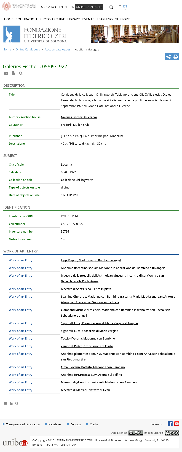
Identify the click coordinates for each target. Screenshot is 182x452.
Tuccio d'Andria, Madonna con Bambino (88, 338)
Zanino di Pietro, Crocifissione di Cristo (87, 346)
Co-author (16, 125)
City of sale (16, 164)
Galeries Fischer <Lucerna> (79, 117)
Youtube (176, 423)
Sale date (15, 172)
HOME (8, 19)
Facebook (170, 423)
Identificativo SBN (21, 216)
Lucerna (66, 164)
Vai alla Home (40, 34)
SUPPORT (122, 19)
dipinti (65, 187)
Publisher (15, 136)
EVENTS (88, 19)
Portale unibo (15, 438)
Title (12, 94)
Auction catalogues (57, 49)
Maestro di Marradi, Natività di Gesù (85, 390)
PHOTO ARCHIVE (52, 19)
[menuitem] (48, 7)
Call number (17, 224)
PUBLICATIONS (48, 7)
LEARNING (105, 19)
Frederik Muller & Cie (75, 125)
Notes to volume (20, 239)
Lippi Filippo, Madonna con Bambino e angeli (91, 260)
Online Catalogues (28, 49)
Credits (94, 424)
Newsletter (55, 424)
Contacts (76, 424)
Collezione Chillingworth (77, 180)
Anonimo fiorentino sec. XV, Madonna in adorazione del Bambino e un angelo (113, 268)
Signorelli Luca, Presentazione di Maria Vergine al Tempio (99, 323)
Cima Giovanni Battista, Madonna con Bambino (93, 367)
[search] (111, 7)
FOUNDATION (26, 19)
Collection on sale (21, 180)
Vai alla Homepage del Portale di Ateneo (19, 6)
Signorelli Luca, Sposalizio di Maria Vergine (89, 331)
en (125, 6)
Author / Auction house (25, 117)
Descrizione (17, 144)
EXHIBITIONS (66, 7)
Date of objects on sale (24, 195)
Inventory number (21, 231)
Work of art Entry (20, 260)
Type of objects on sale (24, 187)
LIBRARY (73, 19)
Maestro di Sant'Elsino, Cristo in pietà (86, 289)
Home (7, 49)
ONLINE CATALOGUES (89, 7)
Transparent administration (23, 424)
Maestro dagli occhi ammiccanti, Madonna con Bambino (99, 382)
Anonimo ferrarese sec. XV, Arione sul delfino (91, 375)
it (120, 6)
